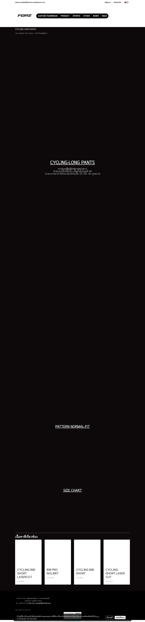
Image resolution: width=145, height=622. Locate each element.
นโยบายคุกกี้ (33, 618)
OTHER (86, 16)
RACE (104, 16)
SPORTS (76, 16)
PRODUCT (65, 16)
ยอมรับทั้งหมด (120, 617)
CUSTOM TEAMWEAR (47, 16)
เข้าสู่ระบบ (107, 2)
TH (126, 2)
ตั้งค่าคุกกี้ (109, 617)
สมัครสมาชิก (117, 2)
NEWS (96, 16)
